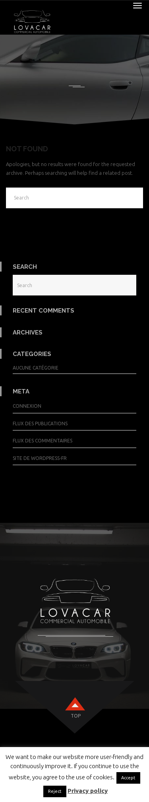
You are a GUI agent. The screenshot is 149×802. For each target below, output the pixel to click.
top (76, 715)
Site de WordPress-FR (40, 458)
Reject (55, 791)
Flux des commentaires (42, 440)
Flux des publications (40, 423)
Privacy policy (88, 790)
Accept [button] (128, 777)
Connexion (27, 406)
